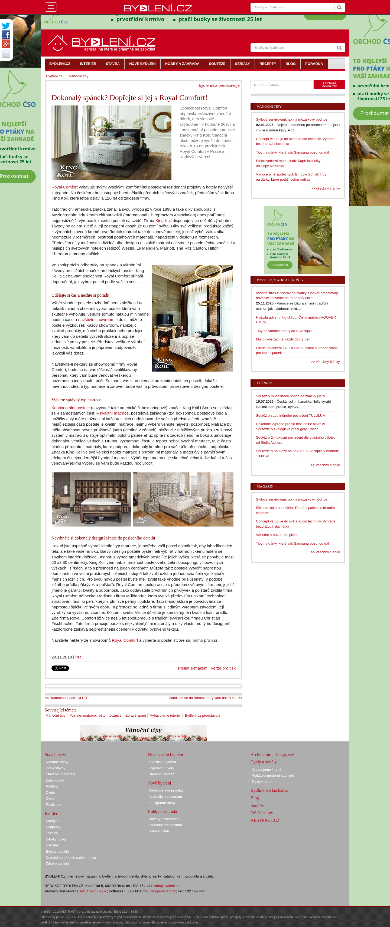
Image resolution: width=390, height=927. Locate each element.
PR (78, 657)
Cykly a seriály (264, 762)
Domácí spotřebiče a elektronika (71, 858)
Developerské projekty (166, 790)
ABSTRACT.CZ (265, 820)
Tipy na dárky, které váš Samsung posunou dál (292, 152)
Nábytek (52, 845)
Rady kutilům (159, 831)
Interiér (51, 813)
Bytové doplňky (58, 851)
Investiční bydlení (162, 762)
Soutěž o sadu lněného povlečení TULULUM (291, 415)
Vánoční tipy (56, 715)
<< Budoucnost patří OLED (66, 698)
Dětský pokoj (56, 839)
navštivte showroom (96, 319)
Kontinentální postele (70, 407)
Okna (50, 798)
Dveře (50, 792)
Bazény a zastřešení (165, 819)
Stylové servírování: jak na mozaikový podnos (291, 119)
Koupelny (53, 827)
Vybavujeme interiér (165, 715)
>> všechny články (325, 188)
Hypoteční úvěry (161, 768)
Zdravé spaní (135, 715)
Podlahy (52, 786)
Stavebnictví (55, 754)
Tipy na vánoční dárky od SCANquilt (284, 331)
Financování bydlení (165, 754)
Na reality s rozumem (165, 796)
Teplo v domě (262, 782)
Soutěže (257, 805)
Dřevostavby (55, 768)
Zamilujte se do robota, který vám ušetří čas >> (205, 698)
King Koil (163, 220)
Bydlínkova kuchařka (269, 790)
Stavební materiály (60, 774)
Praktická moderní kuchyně (273, 775)
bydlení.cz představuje (219, 85)
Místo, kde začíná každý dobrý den (283, 339)
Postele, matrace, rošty (87, 715)
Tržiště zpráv (262, 812)
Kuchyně (53, 821)
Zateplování (55, 780)
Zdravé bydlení (57, 864)
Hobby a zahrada (162, 811)
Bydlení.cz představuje (202, 715)
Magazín (265, 486)
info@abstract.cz (163, 891)
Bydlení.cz (54, 76)
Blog (255, 798)
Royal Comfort (64, 187)
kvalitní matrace (114, 413)
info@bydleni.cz (166, 886)
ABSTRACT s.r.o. (93, 891)
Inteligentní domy (162, 803)
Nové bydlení (159, 783)
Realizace (53, 805)
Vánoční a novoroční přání (276, 535)
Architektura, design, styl (272, 754)
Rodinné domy (57, 762)
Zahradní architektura (165, 825)
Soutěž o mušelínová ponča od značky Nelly (290, 396)
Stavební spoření (162, 774)
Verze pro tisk (223, 668)
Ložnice (115, 715)
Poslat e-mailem (192, 668)
